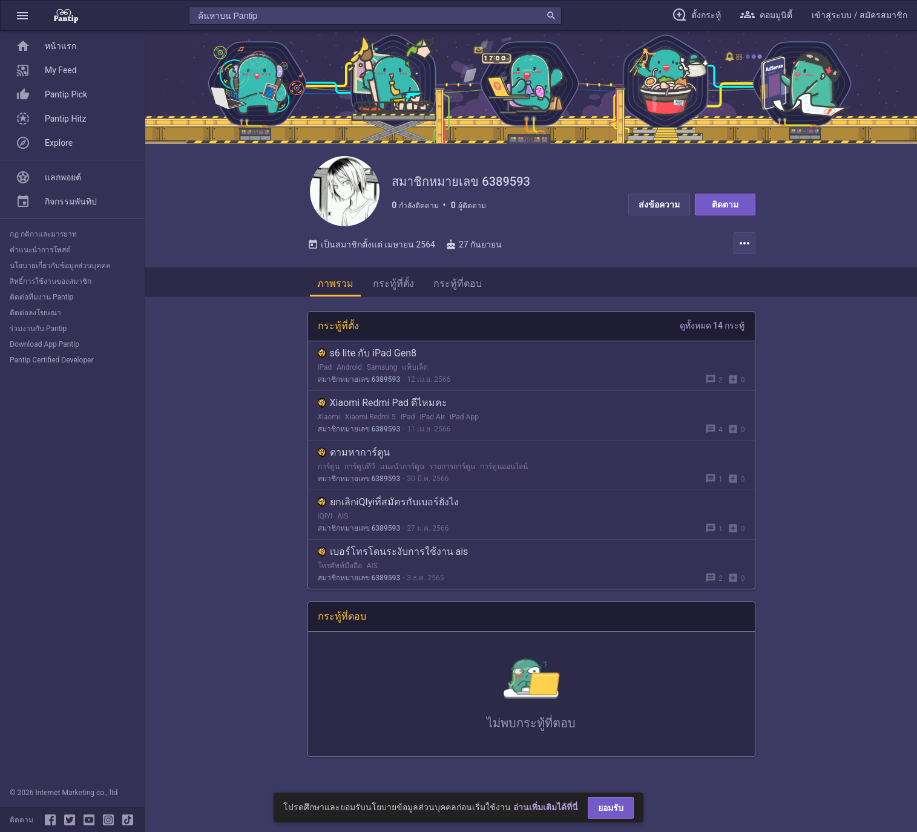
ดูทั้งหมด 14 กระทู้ (712, 328)
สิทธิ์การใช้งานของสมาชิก (50, 281)
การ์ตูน (329, 469)
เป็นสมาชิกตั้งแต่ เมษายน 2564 (371, 247)
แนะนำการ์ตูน (402, 469)
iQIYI (325, 518)
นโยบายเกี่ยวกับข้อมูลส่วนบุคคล (60, 265)
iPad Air (432, 419)
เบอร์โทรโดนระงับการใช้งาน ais (393, 554)
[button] (22, 15)
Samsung (382, 369)
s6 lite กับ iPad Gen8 (367, 355)
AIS (342, 518)
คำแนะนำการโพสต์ (40, 250)
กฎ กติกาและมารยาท (43, 234)
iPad (325, 369)
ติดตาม (725, 204)
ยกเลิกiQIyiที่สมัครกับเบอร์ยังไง (388, 504)
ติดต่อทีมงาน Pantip (41, 297)
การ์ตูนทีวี (359, 469)
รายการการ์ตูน (452, 469)
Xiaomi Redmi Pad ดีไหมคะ (383, 405)
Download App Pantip (44, 344)
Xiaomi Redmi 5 (370, 419)
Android (349, 369)
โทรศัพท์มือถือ (340, 568)
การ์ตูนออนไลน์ (504, 469)
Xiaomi (329, 419)
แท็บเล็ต (415, 369)
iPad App (464, 419)
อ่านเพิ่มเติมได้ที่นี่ (545, 807)
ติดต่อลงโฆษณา (35, 313)
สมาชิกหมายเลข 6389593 (359, 382)
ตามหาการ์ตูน (354, 454)
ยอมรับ (610, 808)
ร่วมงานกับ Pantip (38, 328)
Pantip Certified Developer (52, 360)
